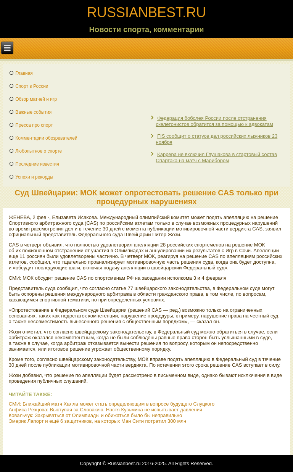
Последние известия (37, 164)
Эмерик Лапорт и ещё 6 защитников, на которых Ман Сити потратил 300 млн (97, 421)
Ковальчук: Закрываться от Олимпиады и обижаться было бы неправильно (95, 415)
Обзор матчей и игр (36, 99)
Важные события (33, 112)
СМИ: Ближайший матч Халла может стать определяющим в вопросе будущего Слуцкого (112, 404)
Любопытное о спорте (38, 151)
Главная (24, 73)
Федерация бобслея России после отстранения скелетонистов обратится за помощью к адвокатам (214, 121)
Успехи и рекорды (34, 177)
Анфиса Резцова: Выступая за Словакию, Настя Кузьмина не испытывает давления (105, 409)
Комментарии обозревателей (46, 138)
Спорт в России (31, 86)
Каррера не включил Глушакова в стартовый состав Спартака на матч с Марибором (216, 157)
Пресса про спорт (34, 125)
